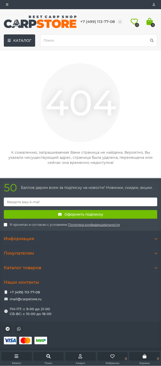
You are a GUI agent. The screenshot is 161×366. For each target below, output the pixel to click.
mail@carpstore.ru (26, 299)
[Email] (80, 202)
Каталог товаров (80, 267)
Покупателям (80, 253)
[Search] (98, 40)
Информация (80, 238)
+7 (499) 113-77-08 (25, 292)
